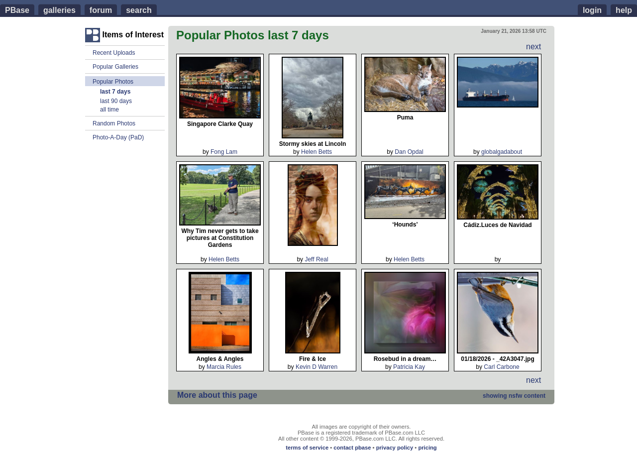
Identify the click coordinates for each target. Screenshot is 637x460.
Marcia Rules (224, 366)
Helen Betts (316, 151)
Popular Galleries (115, 66)
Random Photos (114, 123)
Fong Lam (224, 151)
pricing (427, 448)
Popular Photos (113, 81)
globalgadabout (501, 151)
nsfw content (514, 395)
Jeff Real (316, 259)
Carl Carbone (501, 366)
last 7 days (115, 91)
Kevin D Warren (316, 366)
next (533, 46)
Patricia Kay (409, 366)
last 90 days (116, 101)
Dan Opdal (409, 151)
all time (109, 109)
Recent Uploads (114, 52)
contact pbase (352, 448)
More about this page (217, 395)
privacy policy (395, 448)
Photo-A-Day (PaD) (118, 137)
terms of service (307, 448)
